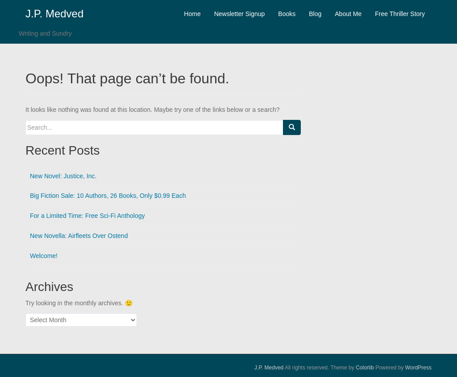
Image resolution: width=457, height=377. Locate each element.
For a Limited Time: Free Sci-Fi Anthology (87, 215)
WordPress (418, 368)
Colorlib (365, 368)
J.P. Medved (54, 14)
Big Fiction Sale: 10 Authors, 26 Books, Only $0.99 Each (108, 195)
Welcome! (44, 255)
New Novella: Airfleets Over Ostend (79, 235)
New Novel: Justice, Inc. (63, 176)
